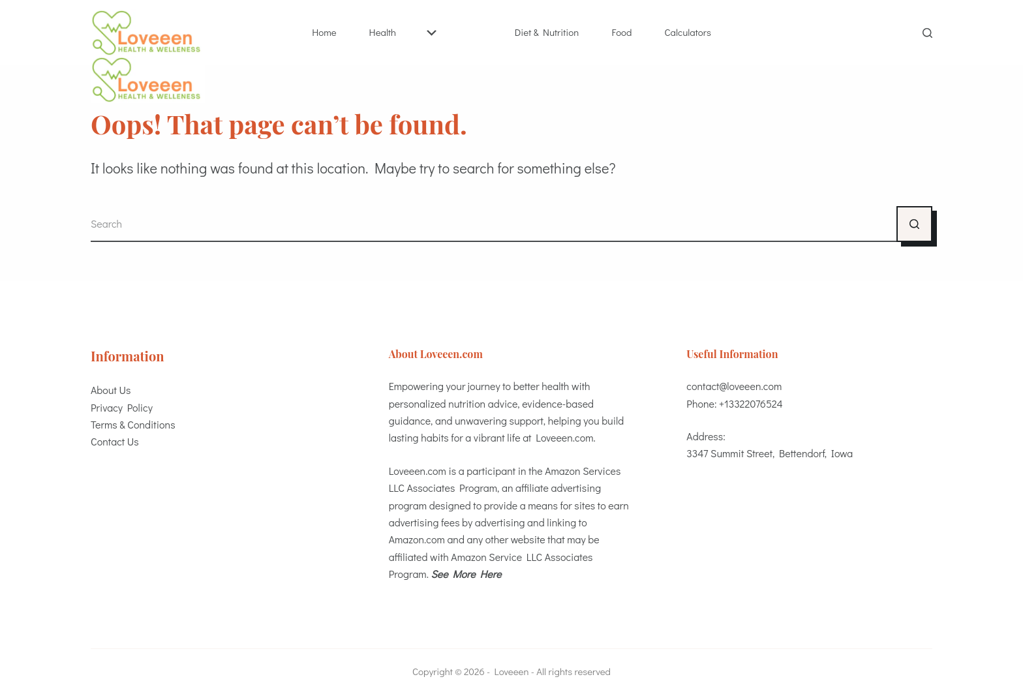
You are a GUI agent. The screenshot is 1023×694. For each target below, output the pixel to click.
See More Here (466, 574)
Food (621, 31)
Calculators (688, 31)
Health (402, 31)
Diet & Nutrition (547, 31)
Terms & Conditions (133, 424)
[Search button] (914, 224)
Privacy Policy (122, 407)
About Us (110, 390)
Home (324, 31)
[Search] (927, 33)
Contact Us (115, 441)
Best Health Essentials (472, 32)
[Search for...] (493, 224)
